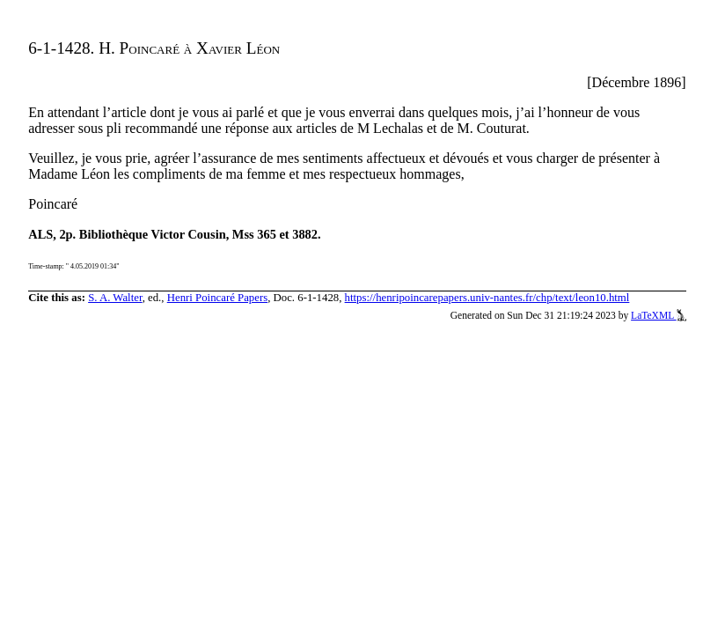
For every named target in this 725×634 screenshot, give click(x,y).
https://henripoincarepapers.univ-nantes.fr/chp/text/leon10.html (487, 297)
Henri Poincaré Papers (217, 297)
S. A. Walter (115, 297)
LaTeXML (658, 315)
